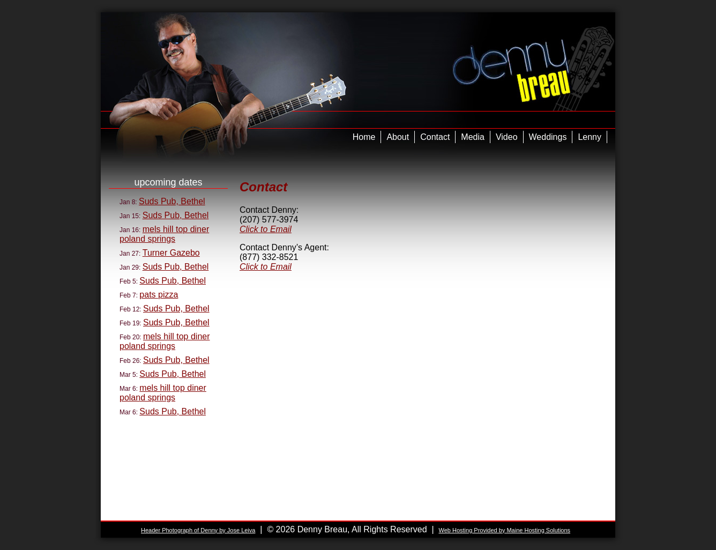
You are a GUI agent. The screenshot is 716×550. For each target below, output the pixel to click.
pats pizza (158, 294)
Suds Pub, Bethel (172, 201)
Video (507, 137)
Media (472, 137)
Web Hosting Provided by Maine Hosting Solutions (504, 530)
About (397, 137)
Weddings (548, 137)
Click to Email (266, 229)
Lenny (589, 137)
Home (364, 137)
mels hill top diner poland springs (164, 234)
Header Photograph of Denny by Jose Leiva (198, 530)
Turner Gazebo (171, 252)
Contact (435, 137)
